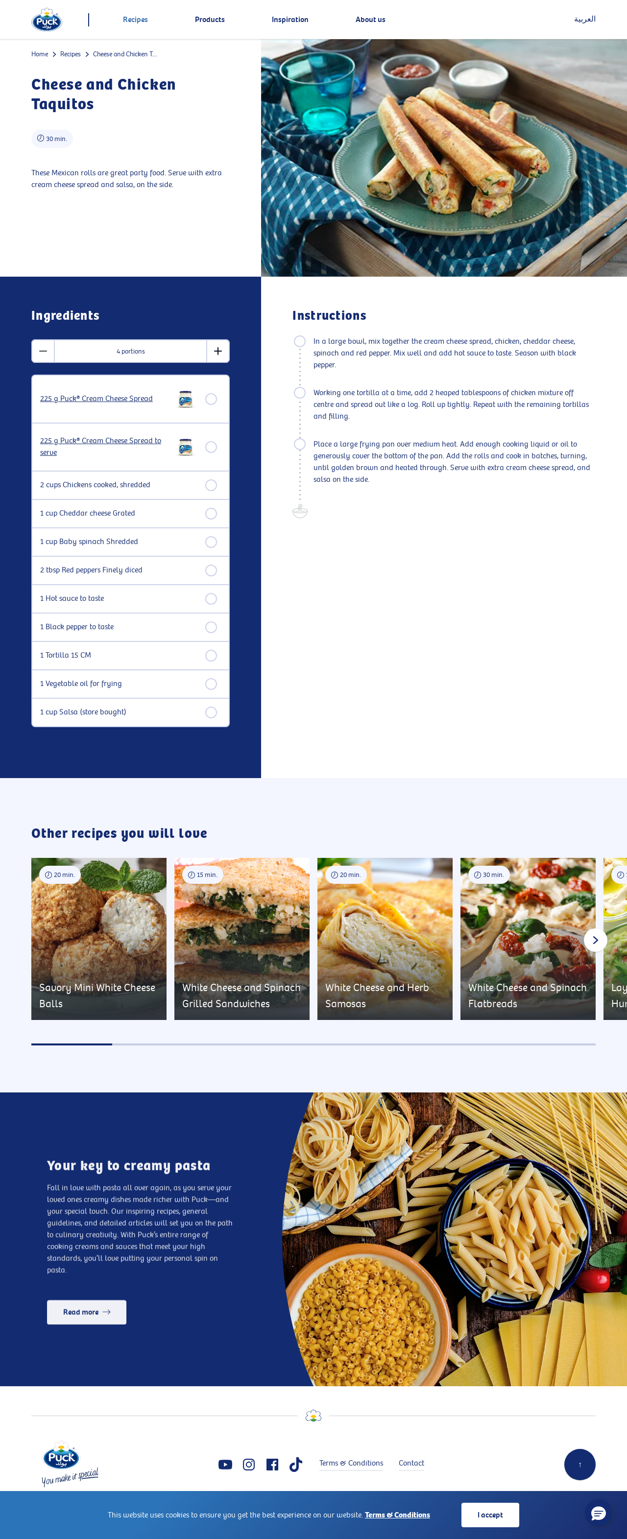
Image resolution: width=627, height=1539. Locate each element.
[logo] (46, 19)
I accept (490, 1515)
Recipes (70, 54)
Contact (411, 1463)
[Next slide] (595, 940)
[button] (598, 1513)
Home (39, 54)
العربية (585, 19)
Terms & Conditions (397, 1515)
